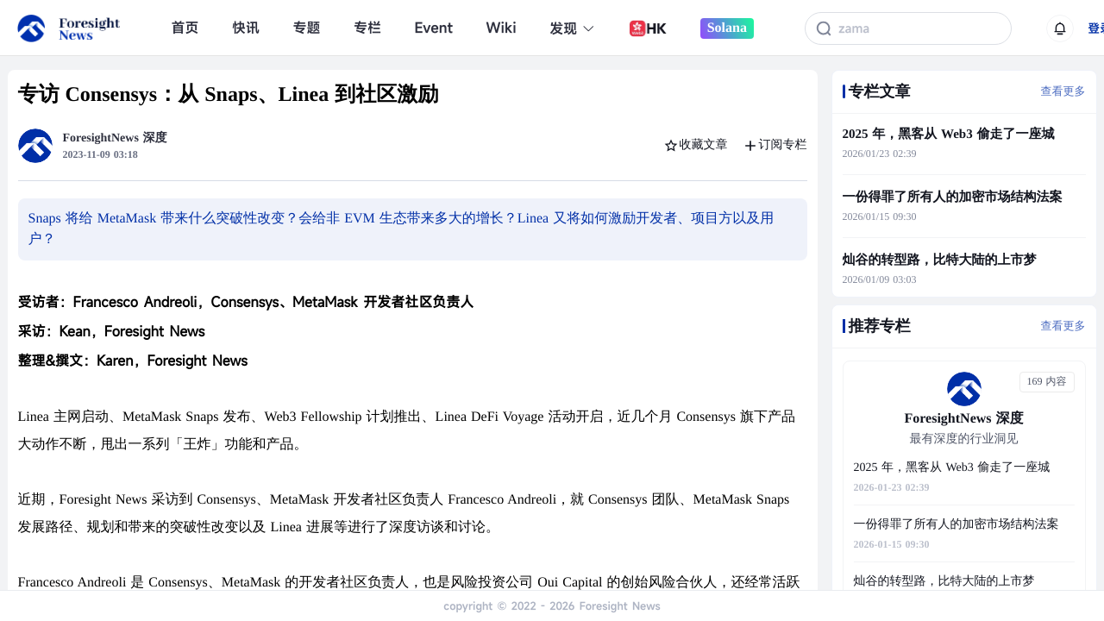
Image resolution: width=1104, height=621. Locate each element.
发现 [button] (572, 28)
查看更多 (1063, 91)
